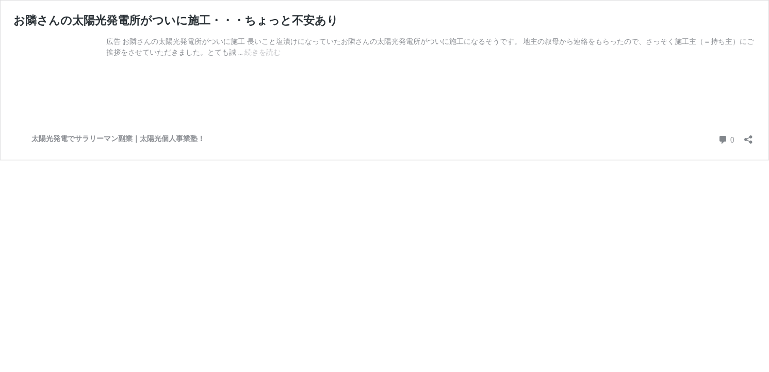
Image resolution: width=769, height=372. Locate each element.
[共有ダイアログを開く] (748, 136)
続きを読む (262, 52)
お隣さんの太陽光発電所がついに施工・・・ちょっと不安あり (175, 20)
